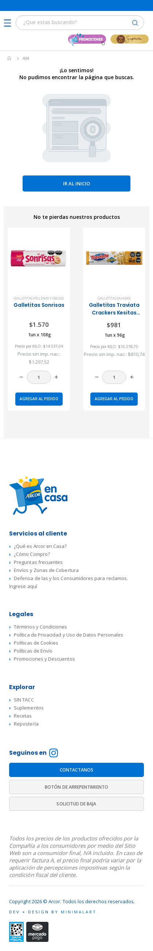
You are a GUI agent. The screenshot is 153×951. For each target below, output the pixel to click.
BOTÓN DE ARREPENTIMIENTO (76, 787)
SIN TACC (24, 699)
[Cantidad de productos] (39, 377)
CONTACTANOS (76, 770)
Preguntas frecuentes (38, 562)
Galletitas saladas (114, 298)
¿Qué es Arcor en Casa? (40, 546)
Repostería (26, 723)
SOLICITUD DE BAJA (76, 804)
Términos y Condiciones (40, 626)
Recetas (23, 715)
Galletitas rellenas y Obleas (39, 298)
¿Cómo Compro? (32, 554)
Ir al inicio (76, 183)
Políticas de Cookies (36, 642)
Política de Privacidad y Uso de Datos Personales (68, 634)
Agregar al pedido (39, 398)
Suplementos (29, 707)
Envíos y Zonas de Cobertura (46, 570)
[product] (39, 259)
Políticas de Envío (33, 650)
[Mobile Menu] (10, 23)
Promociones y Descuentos (44, 659)
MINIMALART (79, 912)
